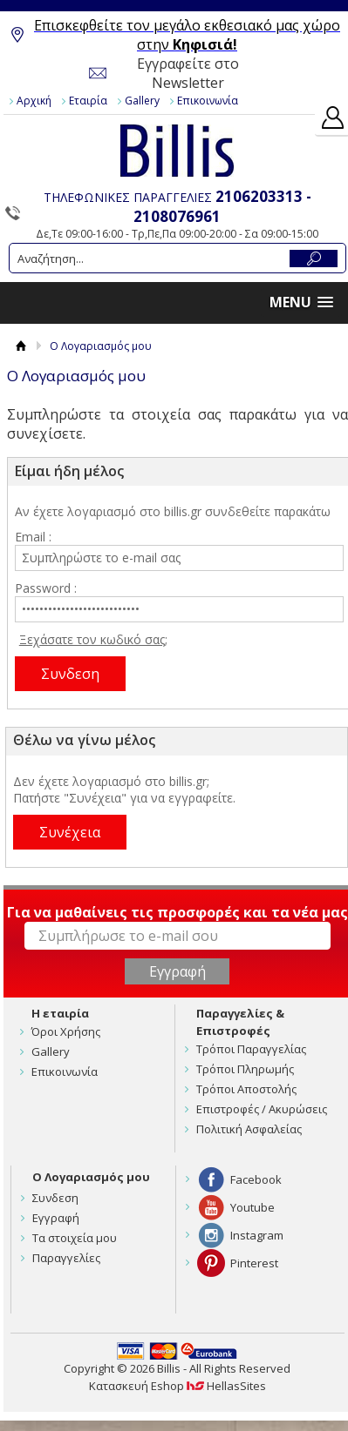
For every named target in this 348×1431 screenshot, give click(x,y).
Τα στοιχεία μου (74, 1238)
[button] (301, 302)
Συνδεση (55, 1198)
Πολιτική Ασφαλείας (249, 1129)
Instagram (256, 1235)
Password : (46, 588)
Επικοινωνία (207, 100)
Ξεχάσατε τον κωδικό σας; (93, 639)
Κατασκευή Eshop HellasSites (177, 1386)
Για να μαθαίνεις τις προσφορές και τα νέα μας (177, 912)
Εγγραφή (55, 1218)
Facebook (256, 1179)
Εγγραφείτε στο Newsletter (188, 73)
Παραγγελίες (66, 1258)
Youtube (252, 1207)
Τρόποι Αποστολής (246, 1089)
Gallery (142, 100)
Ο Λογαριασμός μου (91, 1177)
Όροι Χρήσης (65, 1031)
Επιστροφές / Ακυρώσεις (261, 1109)
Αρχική (34, 100)
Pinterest (254, 1263)
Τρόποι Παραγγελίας (251, 1049)
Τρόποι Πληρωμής (245, 1069)
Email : (33, 536)
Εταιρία (88, 100)
